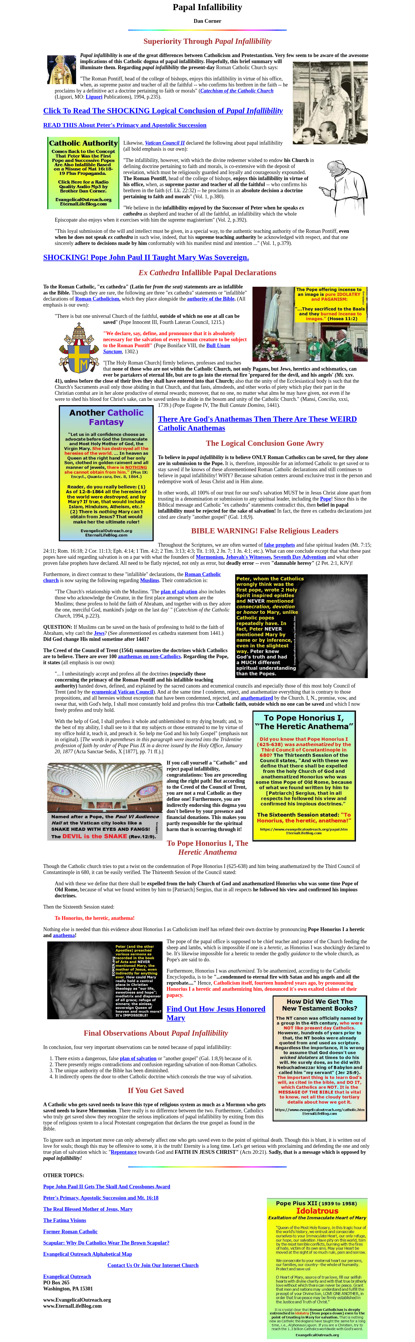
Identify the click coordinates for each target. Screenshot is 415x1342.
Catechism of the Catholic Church (236, 91)
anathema (64, 935)
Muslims (149, 580)
